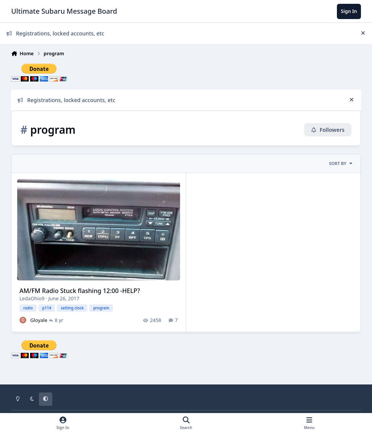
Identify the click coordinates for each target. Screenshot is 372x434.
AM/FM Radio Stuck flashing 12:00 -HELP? (79, 291)
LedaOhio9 (32, 298)
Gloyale (39, 320)
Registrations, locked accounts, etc (55, 33)
